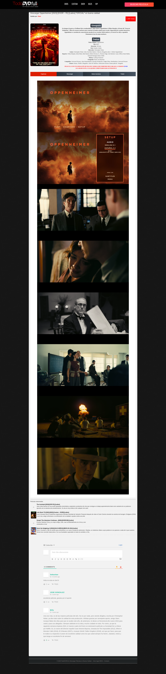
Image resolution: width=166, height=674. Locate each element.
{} (79, 559)
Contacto (106, 661)
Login (120, 545)
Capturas (43, 74)
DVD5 (66, 3)
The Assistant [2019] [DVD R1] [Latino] (48, 504)
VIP (96, 3)
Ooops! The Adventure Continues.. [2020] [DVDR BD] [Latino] (55, 520)
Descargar (70, 74)
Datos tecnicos (96, 74)
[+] (82, 559)
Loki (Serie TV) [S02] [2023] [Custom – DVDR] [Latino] (53, 512)
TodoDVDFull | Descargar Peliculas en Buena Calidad (76, 661)
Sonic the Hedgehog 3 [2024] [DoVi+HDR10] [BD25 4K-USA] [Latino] (57, 528)
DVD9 (83, 3)
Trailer (122, 74)
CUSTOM (75, 3)
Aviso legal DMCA (98, 661)
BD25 (90, 3)
